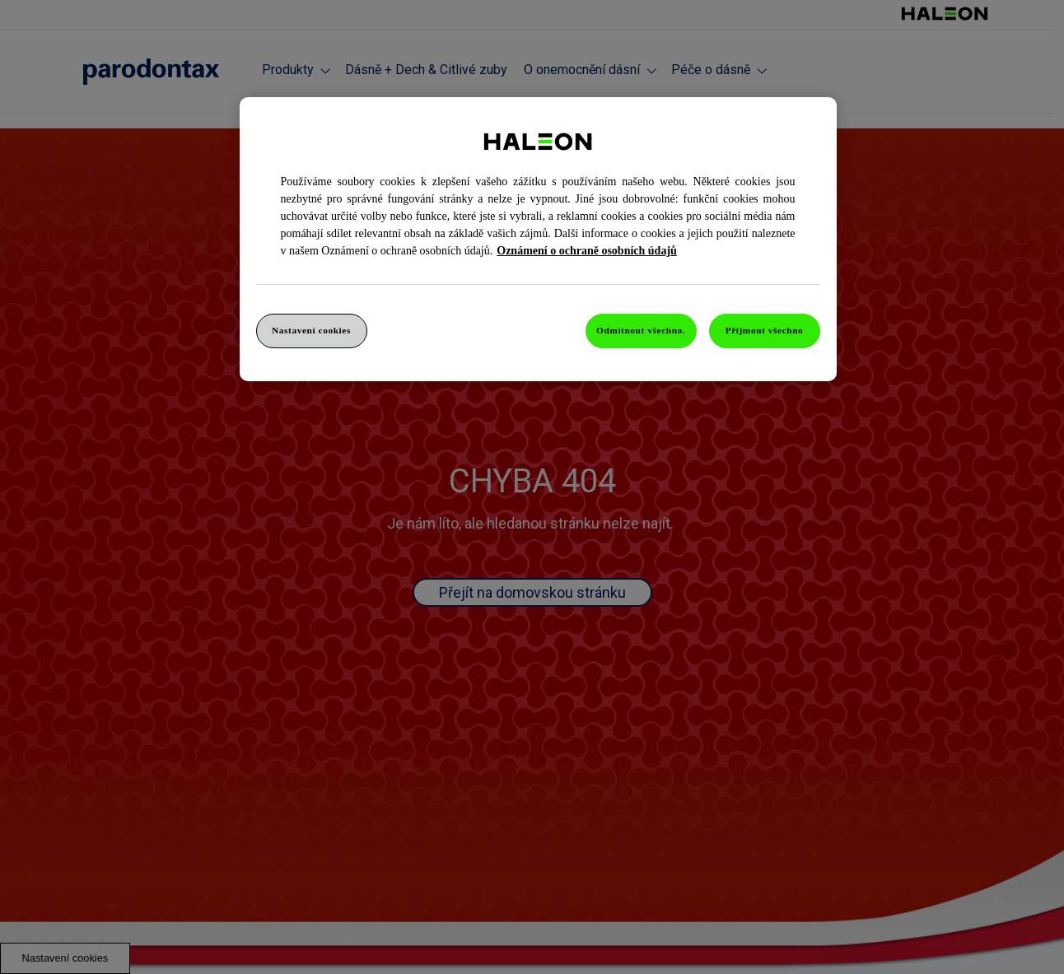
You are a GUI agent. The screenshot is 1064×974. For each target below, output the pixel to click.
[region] (538, 239)
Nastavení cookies (311, 330)
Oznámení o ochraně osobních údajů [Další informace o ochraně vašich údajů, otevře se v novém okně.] (587, 251)
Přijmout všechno (765, 330)
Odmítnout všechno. (640, 330)
